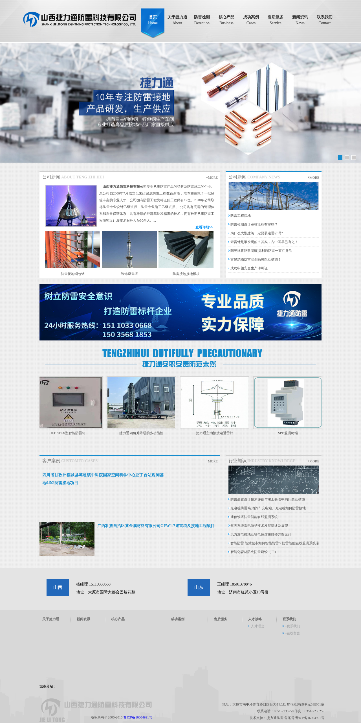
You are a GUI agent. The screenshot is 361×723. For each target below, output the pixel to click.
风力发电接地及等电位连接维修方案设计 (260, 534)
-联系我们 (292, 626)
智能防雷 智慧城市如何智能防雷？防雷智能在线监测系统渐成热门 (279, 543)
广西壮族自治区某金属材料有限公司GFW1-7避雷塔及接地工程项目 (156, 526)
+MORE (212, 178)
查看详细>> (204, 227)
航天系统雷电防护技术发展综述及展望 (259, 526)
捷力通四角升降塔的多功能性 (143, 433)
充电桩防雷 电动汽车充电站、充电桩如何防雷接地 (268, 508)
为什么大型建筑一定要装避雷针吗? (256, 233)
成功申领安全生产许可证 (249, 268)
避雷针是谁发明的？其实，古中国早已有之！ (264, 242)
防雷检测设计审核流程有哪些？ (254, 224)
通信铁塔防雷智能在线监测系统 (254, 517)
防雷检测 (202, 20)
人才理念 (258, 626)
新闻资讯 (300, 20)
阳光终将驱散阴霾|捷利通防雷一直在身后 (261, 251)
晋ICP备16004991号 (137, 717)
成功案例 (251, 20)
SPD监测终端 (290, 433)
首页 (153, 20)
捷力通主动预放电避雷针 (216, 433)
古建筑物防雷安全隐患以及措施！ (255, 259)
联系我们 (325, 20)
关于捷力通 (177, 20)
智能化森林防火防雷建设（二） (254, 552)
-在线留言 (292, 633)
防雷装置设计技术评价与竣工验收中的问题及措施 (267, 499)
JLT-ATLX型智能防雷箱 (69, 433)
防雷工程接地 (240, 216)
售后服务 (275, 20)
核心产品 (226, 20)
